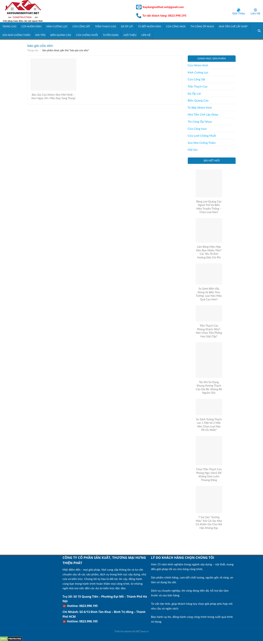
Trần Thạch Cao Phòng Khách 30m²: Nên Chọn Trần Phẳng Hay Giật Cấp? (209, 331)
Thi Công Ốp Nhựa (202, 26)
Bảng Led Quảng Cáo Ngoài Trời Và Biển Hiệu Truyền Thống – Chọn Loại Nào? (209, 207)
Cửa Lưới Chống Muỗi (202, 135)
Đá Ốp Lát (127, 26)
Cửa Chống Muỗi (87, 35)
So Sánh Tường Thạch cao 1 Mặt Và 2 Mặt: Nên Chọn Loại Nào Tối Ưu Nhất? (209, 425)
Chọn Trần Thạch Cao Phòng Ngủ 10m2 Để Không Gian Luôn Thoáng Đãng (209, 474)
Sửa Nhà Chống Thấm (16, 35)
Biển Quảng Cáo (60, 35)
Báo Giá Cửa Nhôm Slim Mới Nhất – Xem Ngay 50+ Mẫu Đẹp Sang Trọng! (53, 96)
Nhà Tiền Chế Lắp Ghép (233, 26)
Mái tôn (40, 35)
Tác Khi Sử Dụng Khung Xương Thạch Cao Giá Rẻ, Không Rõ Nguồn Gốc (209, 387)
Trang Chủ (9, 26)
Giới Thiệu (238, 13)
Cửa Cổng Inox (176, 26)
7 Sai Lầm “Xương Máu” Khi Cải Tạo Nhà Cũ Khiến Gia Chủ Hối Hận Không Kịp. (209, 522)
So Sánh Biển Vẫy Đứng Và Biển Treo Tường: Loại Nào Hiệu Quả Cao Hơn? (209, 294)
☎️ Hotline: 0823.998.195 (80, 606)
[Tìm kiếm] (259, 30)
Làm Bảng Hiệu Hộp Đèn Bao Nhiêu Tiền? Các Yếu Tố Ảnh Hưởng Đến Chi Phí (209, 252)
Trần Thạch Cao (105, 26)
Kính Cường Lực (57, 26)
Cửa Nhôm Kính (31, 26)
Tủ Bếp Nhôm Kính (149, 26)
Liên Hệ (255, 13)
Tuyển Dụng (111, 35)
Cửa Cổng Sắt (81, 26)
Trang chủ (32, 50)
